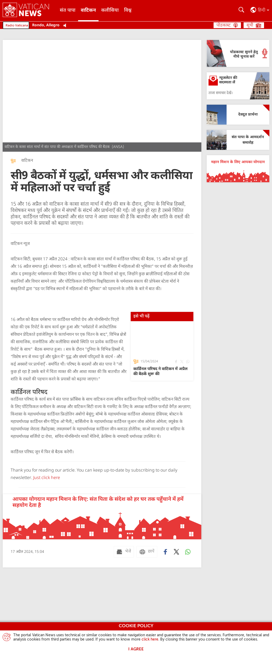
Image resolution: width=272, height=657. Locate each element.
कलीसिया (110, 10)
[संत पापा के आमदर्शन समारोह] (238, 140)
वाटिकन (88, 10)
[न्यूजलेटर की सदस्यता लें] (238, 85)
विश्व (127, 10)
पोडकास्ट (223, 25)
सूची (249, 25)
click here (150, 639)
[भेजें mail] (124, 552)
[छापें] (147, 552)
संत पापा (67, 10)
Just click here (46, 478)
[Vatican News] (30, 11)
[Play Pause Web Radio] (66, 25)
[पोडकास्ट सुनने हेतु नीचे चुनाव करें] (238, 53)
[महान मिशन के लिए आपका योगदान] (238, 168)
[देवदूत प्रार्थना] (238, 115)
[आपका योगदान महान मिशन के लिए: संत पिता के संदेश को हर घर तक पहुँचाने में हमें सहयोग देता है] (102, 516)
